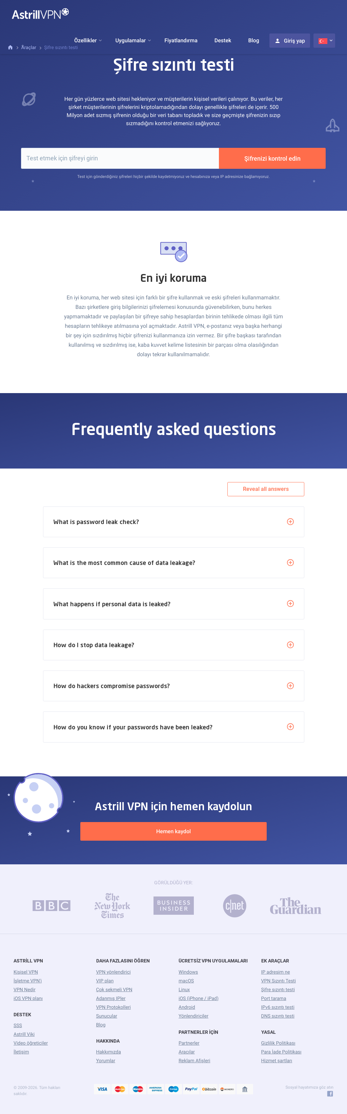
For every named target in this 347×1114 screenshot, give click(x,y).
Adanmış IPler (111, 998)
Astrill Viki (24, 1034)
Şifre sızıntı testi (278, 990)
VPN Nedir (25, 990)
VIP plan (105, 981)
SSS (18, 1025)
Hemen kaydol (173, 831)
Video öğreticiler (31, 1043)
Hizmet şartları (276, 1061)
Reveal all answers (266, 489)
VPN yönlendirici (113, 972)
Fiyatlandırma (181, 40)
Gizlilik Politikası (278, 1043)
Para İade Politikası (281, 1052)
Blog (253, 40)
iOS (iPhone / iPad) (199, 998)
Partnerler (189, 1043)
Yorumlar (105, 1061)
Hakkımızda (108, 1052)
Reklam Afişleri (194, 1061)
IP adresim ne (275, 972)
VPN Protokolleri (113, 1007)
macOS (186, 981)
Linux (184, 990)
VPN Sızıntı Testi (278, 981)
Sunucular (106, 1016)
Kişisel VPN (26, 972)
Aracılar (187, 1052)
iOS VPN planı (28, 998)
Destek (223, 40)
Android (187, 1007)
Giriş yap (289, 41)
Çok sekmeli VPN (114, 990)
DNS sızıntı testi (277, 1016)
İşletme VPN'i (28, 981)
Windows (188, 972)
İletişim (21, 1052)
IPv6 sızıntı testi (277, 1007)
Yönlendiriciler (193, 1016)
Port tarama (273, 998)
